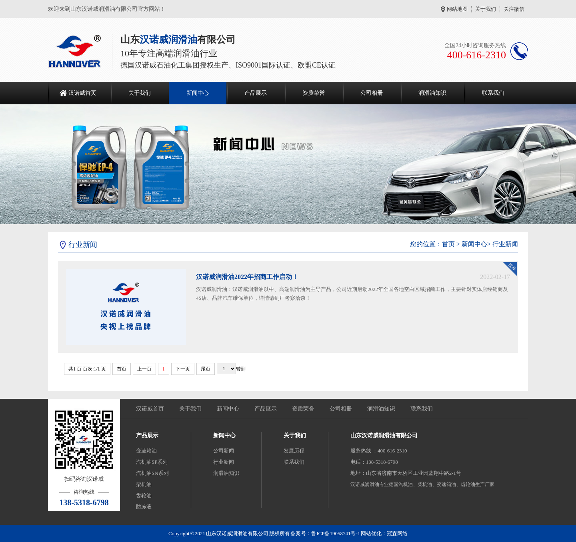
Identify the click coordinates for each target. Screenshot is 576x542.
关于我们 (485, 9)
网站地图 (457, 9)
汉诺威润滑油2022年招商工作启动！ (247, 276)
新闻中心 (197, 93)
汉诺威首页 (82, 93)
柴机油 (144, 484)
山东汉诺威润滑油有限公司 (384, 435)
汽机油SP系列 (152, 462)
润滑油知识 (432, 93)
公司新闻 (223, 451)
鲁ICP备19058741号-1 (335, 533)
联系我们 (493, 93)
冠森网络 (397, 533)
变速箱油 (146, 451)
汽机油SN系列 (152, 473)
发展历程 (294, 451)
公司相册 (371, 93)
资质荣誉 (313, 93)
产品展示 (255, 93)
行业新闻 (505, 244)
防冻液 (144, 507)
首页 (448, 244)
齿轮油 (144, 495)
